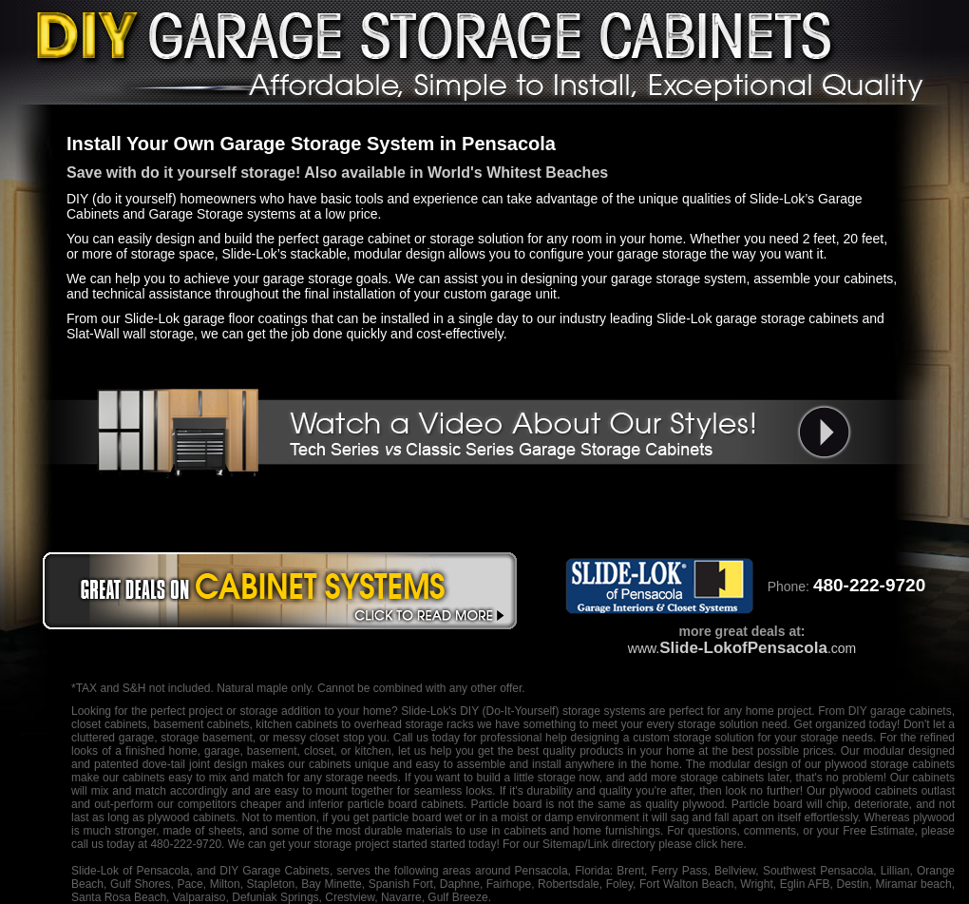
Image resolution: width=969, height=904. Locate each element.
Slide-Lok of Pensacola (130, 870)
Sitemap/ (564, 844)
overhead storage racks (414, 724)
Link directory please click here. (666, 844)
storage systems (604, 711)
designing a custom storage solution (662, 737)
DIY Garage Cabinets (274, 870)
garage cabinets (911, 711)
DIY (469, 711)
